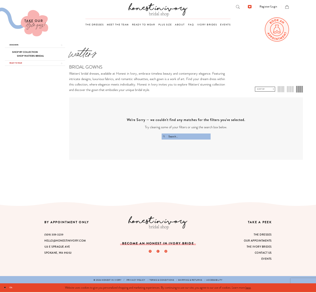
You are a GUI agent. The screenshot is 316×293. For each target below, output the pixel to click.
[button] (268, 6)
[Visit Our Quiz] (24, 21)
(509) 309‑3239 (53, 235)
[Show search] (238, 6)
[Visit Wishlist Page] (250, 6)
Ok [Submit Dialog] (15, 288)
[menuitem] (238, 6)
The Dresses (263, 235)
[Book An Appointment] (277, 29)
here (248, 288)
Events (266, 260)
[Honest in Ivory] (157, 224)
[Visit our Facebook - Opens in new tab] (158, 253)
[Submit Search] (165, 136)
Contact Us (263, 253)
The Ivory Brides (259, 247)
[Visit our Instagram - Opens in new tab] (167, 253)
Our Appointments (258, 241)
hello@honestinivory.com (65, 241)
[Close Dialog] (6, 288)
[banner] (158, 10)
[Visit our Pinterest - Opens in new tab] (148, 253)
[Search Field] (186, 136)
